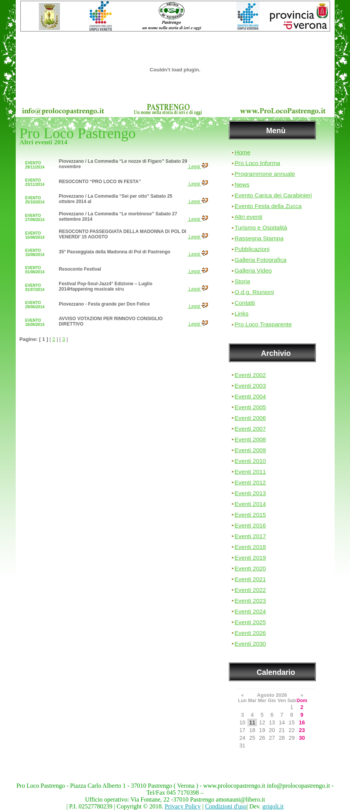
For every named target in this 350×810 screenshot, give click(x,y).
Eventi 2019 (250, 557)
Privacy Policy (183, 806)
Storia (242, 281)
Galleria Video (253, 270)
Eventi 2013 (250, 493)
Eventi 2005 (250, 407)
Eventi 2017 (250, 536)
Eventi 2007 (250, 428)
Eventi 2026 (250, 633)
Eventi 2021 (250, 579)
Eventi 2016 (250, 525)
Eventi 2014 (250, 504)
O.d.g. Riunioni (254, 292)
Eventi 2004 (250, 396)
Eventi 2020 (250, 568)
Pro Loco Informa (257, 163)
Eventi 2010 (250, 461)
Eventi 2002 (250, 375)
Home (242, 152)
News (242, 184)
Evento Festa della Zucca (268, 206)
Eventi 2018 (250, 547)
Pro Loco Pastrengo (78, 133)
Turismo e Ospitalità (261, 227)
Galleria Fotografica (261, 259)
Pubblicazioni (252, 249)
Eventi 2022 (250, 590)
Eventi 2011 (250, 471)
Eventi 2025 (250, 622)
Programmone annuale (265, 173)
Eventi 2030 (250, 643)
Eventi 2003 (250, 385)
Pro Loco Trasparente (263, 324)
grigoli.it (273, 806)
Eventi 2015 (250, 514)
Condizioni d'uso (226, 806)
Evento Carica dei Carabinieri (273, 195)
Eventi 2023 (250, 600)
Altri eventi (248, 216)
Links (242, 313)
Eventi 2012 (250, 482)
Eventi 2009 (250, 450)
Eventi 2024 (250, 611)
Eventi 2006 (250, 418)
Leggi (197, 166)
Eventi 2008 (250, 439)
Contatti (245, 302)
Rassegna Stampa (259, 238)
